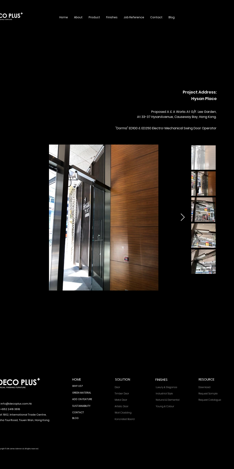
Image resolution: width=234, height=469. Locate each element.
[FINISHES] (167, 379)
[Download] (211, 387)
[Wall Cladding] (127, 412)
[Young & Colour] (169, 406)
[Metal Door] (127, 400)
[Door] (127, 387)
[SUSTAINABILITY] (84, 406)
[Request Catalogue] (211, 400)
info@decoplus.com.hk (16, 404)
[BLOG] (84, 418)
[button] (78, 17)
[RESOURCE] (211, 379)
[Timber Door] (127, 393)
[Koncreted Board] (127, 419)
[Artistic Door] (127, 406)
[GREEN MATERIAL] (84, 393)
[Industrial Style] (169, 393)
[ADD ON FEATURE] (84, 399)
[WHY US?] (84, 386)
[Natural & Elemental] (169, 400)
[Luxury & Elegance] (169, 387)
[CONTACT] (84, 412)
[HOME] (84, 379)
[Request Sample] (211, 393)
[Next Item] (182, 217)
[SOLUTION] (127, 379)
